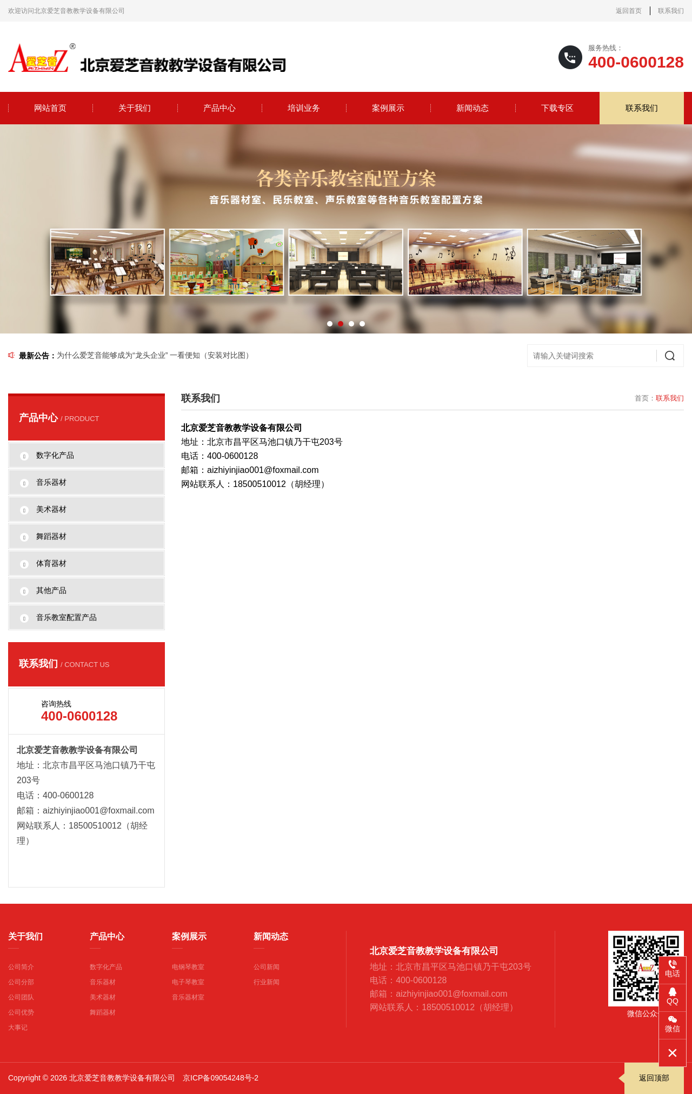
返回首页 (629, 11)
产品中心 (219, 107)
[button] (329, 323)
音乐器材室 (188, 997)
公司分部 (21, 982)
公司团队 (21, 997)
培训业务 (304, 107)
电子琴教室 (188, 982)
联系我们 (671, 11)
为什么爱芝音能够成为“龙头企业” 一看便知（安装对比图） (155, 355)
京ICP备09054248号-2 (220, 1077)
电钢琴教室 (188, 967)
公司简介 (21, 967)
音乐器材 (103, 982)
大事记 (18, 1027)
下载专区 (557, 107)
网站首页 (50, 107)
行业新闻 (267, 982)
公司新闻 (267, 967)
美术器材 (103, 997)
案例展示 (388, 107)
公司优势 (21, 1012)
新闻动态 (472, 107)
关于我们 (134, 107)
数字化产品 (106, 967)
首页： (645, 398)
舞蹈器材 (103, 1012)
